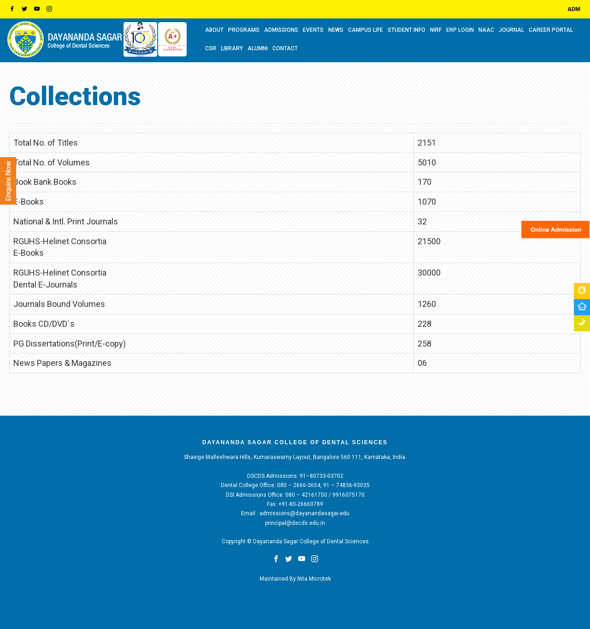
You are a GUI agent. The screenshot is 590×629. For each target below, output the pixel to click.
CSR (210, 48)
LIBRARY (232, 48)
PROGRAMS (244, 30)
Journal (511, 30)
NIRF (436, 30)
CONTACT (285, 48)
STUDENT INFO (406, 30)
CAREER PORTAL (551, 30)
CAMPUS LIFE (365, 30)
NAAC (486, 30)
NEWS (335, 30)
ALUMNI (258, 48)
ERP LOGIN (460, 30)
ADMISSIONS (281, 30)
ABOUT (214, 30)
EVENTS (313, 30)
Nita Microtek (314, 579)
